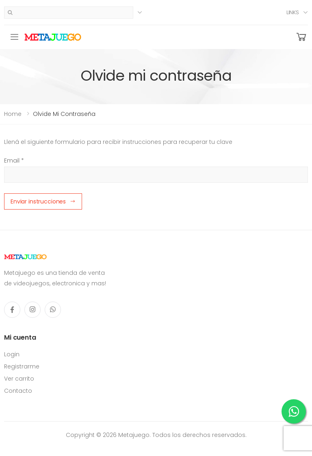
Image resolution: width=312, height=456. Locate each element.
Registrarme (21, 366)
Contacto (18, 391)
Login (12, 354)
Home (13, 114)
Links (292, 12)
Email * (14, 160)
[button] (301, 37)
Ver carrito (19, 379)
